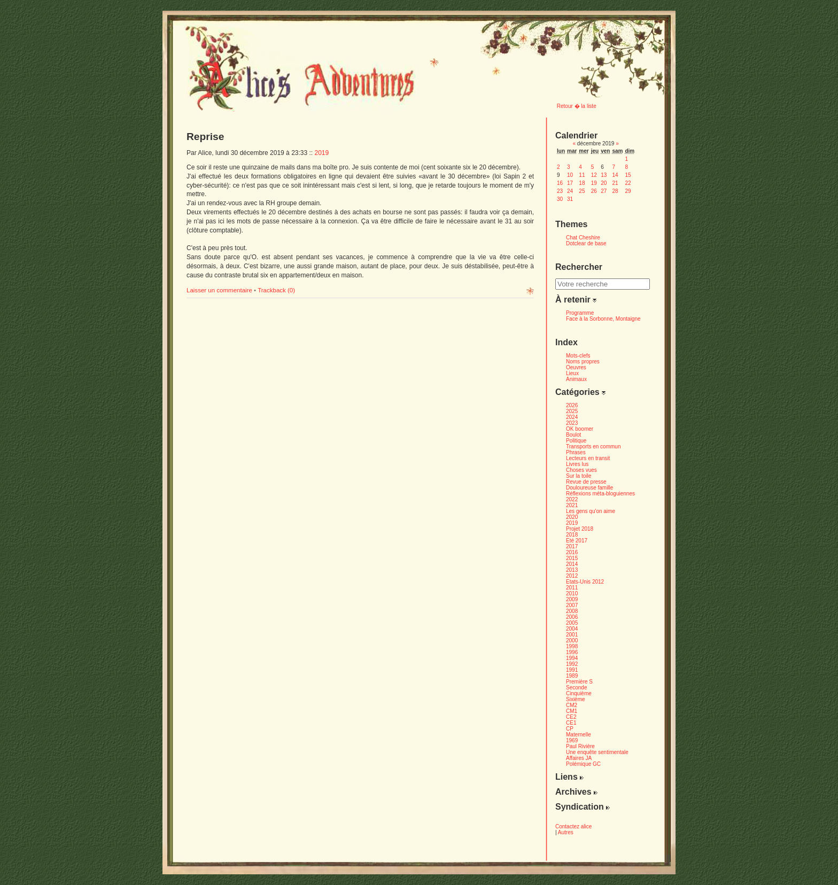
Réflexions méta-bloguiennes (600, 493)
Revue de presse (586, 482)
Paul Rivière (580, 746)
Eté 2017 (576, 541)
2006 (572, 617)
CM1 (571, 711)
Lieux (572, 373)
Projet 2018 (579, 529)
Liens (569, 776)
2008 (572, 611)
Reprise (205, 136)
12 (594, 175)
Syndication (582, 806)
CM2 (571, 705)
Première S (579, 682)
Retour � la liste (576, 106)
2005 (572, 623)
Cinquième (579, 693)
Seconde (576, 687)
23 (560, 191)
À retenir (575, 299)
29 (628, 191)
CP (569, 729)
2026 (572, 405)
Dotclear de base (586, 243)
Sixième (575, 699)
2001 (572, 635)
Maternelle (578, 735)
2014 (572, 564)
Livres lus (577, 464)
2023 (572, 423)
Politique (576, 441)
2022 (572, 499)
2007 (572, 605)
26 (594, 191)
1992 (572, 664)
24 (570, 191)
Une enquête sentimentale (597, 752)
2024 (572, 417)
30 (560, 199)
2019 (322, 153)
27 (604, 191)
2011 (572, 588)
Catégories (580, 392)
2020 (572, 517)
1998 (572, 646)
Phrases (576, 452)
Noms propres (583, 361)
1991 (572, 670)
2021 (572, 505)
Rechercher (578, 266)
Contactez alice (573, 826)
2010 (572, 593)
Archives (576, 791)
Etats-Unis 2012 (585, 582)
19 (594, 183)
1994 (572, 658)
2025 (572, 411)
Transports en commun (593, 446)
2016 (572, 552)
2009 (572, 599)
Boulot (573, 435)
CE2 (571, 717)
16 (560, 183)
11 (582, 175)
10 (570, 175)
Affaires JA (579, 758)
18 (582, 183)
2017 (572, 546)
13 (604, 175)
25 (582, 191)
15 (628, 175)
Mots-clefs (578, 356)
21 (615, 183)
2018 (572, 535)
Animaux (576, 379)
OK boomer (579, 429)
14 (615, 175)
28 (615, 191)
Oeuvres (576, 367)
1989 (572, 676)
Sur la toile (578, 476)
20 (604, 183)
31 (570, 199)
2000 (572, 640)
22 (628, 183)
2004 (572, 629)
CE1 (571, 723)
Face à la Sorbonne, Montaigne (603, 319)
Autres (565, 832)
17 (570, 183)
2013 (572, 570)
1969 (572, 740)
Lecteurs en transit (588, 458)
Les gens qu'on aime (590, 511)
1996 (572, 652)
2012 (572, 576)
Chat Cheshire (583, 237)
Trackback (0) (276, 290)
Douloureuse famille (589, 488)
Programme (580, 313)
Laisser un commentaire (220, 290)
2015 (572, 558)
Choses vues (581, 470)
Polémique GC (583, 764)
